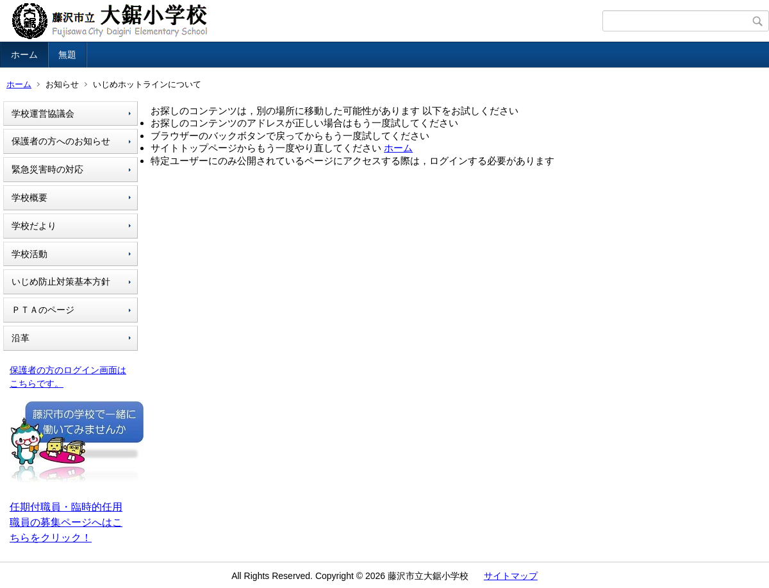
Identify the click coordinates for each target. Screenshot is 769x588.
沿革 (20, 338)
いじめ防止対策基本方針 (61, 281)
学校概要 (29, 197)
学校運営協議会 (43, 113)
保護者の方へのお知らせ (61, 141)
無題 (67, 54)
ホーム (24, 54)
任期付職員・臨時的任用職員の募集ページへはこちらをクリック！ (66, 522)
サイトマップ (511, 576)
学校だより (34, 226)
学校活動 (29, 254)
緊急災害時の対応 (47, 169)
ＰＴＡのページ (43, 310)
